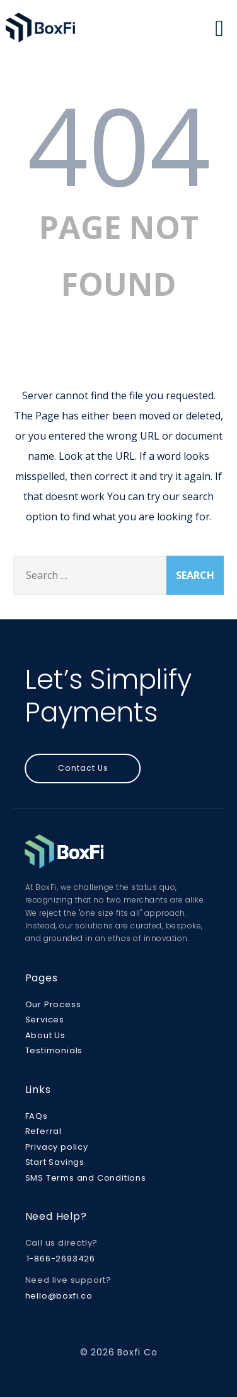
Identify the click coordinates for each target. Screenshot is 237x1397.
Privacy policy (56, 1147)
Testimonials (54, 1050)
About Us (45, 1035)
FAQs (36, 1116)
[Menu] (219, 27)
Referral (43, 1131)
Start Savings (54, 1162)
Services (44, 1020)
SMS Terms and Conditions (85, 1178)
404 (119, 144)
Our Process (53, 1004)
